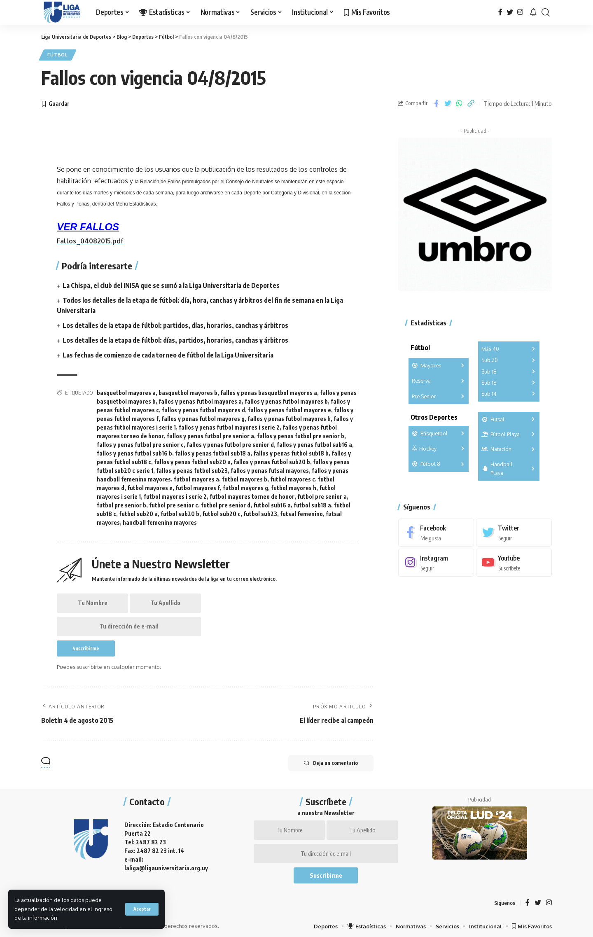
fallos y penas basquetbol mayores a (268, 390)
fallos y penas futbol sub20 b (271, 459)
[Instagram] (520, 12)
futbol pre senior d (225, 503)
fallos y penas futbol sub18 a (212, 451)
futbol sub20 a (138, 511)
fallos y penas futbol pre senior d (230, 442)
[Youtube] (514, 561)
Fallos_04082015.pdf (91, 241)
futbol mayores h (293, 485)
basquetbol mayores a (126, 390)
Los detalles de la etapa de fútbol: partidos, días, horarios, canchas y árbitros (175, 324)
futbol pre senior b (121, 503)
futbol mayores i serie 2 (175, 494)
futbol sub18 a (312, 503)
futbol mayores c (292, 477)
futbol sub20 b (180, 511)
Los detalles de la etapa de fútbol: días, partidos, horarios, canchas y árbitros (175, 338)
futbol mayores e (150, 485)
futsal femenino (301, 511)
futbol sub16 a (272, 503)
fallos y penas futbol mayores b (286, 399)
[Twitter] (509, 12)
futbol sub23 (260, 511)
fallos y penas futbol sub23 (192, 468)
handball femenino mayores (160, 520)
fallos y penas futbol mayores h (289, 416)
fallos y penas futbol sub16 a (314, 442)
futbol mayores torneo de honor (252, 494)
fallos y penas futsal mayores (270, 468)
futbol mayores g (245, 485)
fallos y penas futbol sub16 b (134, 451)
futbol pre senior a (322, 494)
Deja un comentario (330, 762)
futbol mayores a (196, 477)
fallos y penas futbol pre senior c (140, 442)
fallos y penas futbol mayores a (200, 399)
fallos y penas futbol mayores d (203, 407)
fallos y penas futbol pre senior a (210, 433)
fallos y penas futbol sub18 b (291, 451)
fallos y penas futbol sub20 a (192, 459)
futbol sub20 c (221, 511)
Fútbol (58, 55)
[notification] (533, 12)
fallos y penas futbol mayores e (289, 407)
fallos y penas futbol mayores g (203, 416)
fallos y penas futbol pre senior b (300, 433)
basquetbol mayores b (188, 390)
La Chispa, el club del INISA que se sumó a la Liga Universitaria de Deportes (171, 285)
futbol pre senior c (173, 503)
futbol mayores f (197, 485)
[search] (546, 12)
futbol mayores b (244, 477)
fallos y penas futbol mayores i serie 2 (229, 425)
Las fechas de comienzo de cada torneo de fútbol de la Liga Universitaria (168, 353)
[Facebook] (500, 12)
